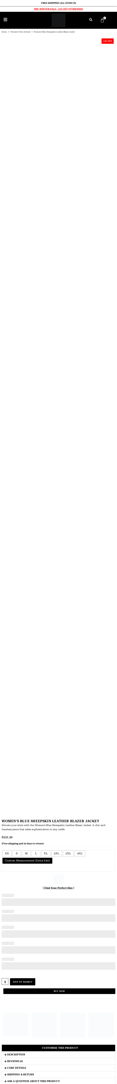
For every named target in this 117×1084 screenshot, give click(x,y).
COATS (58, 770)
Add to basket (23, 240)
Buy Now (59, 248)
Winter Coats (58, 894)
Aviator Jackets (58, 728)
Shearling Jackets (59, 759)
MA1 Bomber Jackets (58, 924)
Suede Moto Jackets (58, 928)
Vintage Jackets (58, 736)
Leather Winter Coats (58, 788)
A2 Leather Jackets (58, 908)
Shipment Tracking (58, 979)
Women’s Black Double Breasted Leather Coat (73, 483)
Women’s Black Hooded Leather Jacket (44, 483)
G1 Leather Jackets (58, 920)
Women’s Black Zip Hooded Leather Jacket (14, 590)
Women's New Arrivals (20, 32)
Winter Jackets (58, 732)
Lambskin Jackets (58, 747)
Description (16, 311)
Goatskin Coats (58, 792)
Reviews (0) (15, 317)
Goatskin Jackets (58, 755)
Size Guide (58, 955)
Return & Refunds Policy (58, 971)
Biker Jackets (58, 712)
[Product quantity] (5, 240)
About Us (58, 947)
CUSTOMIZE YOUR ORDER (58, 934)
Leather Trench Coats (59, 780)
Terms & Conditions (58, 975)
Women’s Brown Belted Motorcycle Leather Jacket (102, 483)
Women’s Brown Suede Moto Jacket (73, 535)
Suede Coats (58, 808)
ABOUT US (59, 621)
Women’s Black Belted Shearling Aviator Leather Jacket (15, 485)
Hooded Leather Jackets (58, 716)
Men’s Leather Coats (58, 776)
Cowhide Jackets (58, 751)
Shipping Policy (59, 967)
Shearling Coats (59, 800)
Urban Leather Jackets (57, 1077)
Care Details (16, 324)
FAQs (58, 959)
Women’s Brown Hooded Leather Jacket (102, 590)
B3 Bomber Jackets (58, 912)
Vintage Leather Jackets (58, 842)
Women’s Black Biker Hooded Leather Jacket (73, 590)
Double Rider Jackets (58, 724)
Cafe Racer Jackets (58, 720)
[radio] (6, 112)
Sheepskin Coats (58, 804)
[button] (58, 304)
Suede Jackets (58, 743)
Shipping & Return (20, 331)
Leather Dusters (58, 784)
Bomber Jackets (58, 704)
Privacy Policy (58, 963)
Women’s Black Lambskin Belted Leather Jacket (14, 537)
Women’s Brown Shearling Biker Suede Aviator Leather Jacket (43, 538)
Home (4, 32)
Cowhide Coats (58, 796)
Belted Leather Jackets (58, 916)
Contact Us (58, 951)
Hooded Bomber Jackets (58, 708)
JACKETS (58, 698)
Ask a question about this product (33, 337)
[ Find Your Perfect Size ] (58, 146)
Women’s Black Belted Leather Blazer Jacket (102, 537)
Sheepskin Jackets (58, 763)
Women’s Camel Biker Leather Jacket (43, 588)
